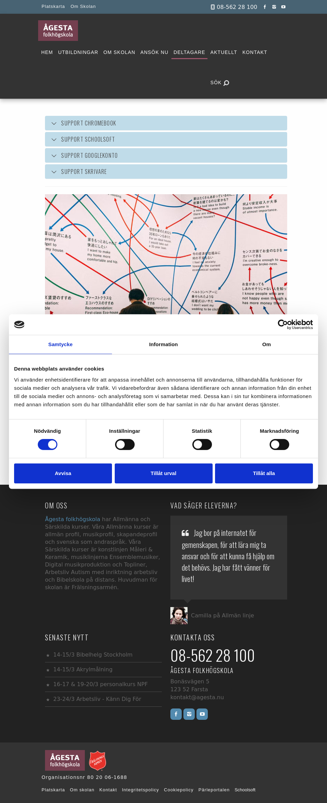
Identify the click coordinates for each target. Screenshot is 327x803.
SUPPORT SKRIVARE (84, 171)
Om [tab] (266, 344)
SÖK (220, 83)
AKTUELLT (224, 52)
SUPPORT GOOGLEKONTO (89, 155)
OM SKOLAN (119, 52)
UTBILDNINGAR (78, 52)
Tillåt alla (264, 473)
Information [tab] (163, 344)
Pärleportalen (214, 790)
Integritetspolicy (140, 790)
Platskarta (53, 6)
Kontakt (108, 790)
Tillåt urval (164, 473)
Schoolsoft (245, 790)
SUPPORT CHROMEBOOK (83, 123)
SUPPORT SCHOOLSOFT (82, 139)
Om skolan (82, 790)
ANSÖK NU (154, 52)
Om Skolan (83, 6)
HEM (47, 52)
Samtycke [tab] (60, 344)
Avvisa (63, 473)
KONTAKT (255, 52)
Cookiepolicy (178, 790)
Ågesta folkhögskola (73, 519)
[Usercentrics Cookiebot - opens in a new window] (283, 324)
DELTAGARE (189, 52)
